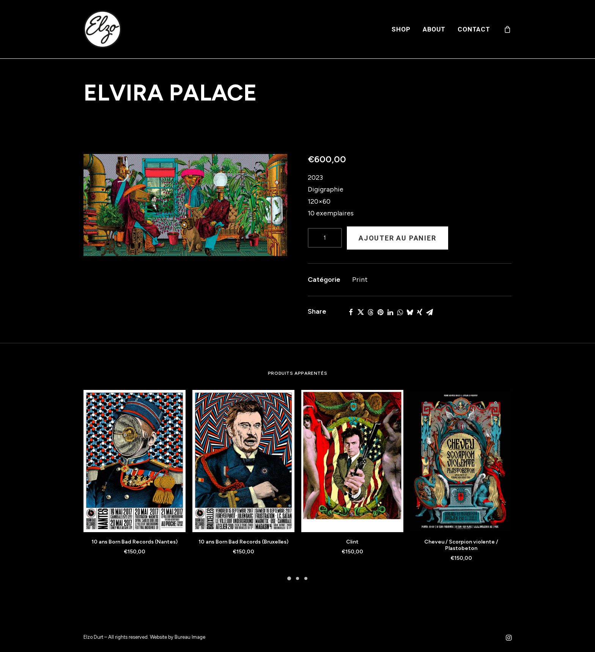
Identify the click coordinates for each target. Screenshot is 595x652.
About (434, 29)
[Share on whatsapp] (400, 312)
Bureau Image (190, 637)
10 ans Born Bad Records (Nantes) (134, 542)
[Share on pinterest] (380, 312)
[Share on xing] (419, 312)
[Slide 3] (306, 578)
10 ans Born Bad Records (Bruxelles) (243, 542)
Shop (401, 29)
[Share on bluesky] (409, 312)
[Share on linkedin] (390, 312)
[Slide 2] (297, 578)
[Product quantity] (325, 238)
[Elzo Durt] (102, 29)
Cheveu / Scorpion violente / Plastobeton (461, 545)
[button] (185, 205)
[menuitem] (401, 29)
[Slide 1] (289, 578)
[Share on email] (429, 312)
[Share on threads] (370, 312)
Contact (474, 29)
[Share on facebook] (350, 312)
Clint (352, 542)
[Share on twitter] (360, 312)
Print (360, 279)
